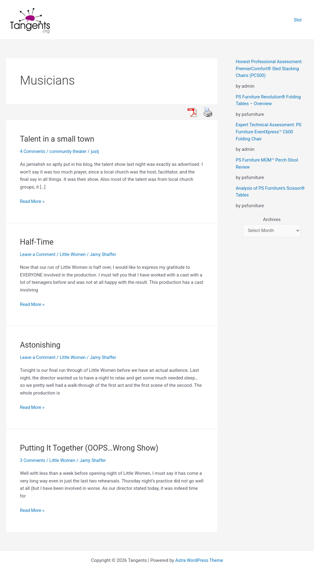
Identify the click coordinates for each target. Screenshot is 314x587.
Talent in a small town (58, 138)
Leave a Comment (38, 254)
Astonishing (41, 344)
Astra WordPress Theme (199, 560)
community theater (69, 151)
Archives (272, 219)
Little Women (74, 254)
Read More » (32, 201)
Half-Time (37, 241)
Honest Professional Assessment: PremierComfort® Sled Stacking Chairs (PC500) (270, 68)
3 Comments (33, 460)
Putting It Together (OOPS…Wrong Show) (92, 447)
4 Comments (33, 151)
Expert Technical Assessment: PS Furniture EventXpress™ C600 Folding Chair (270, 131)
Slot (299, 20)
